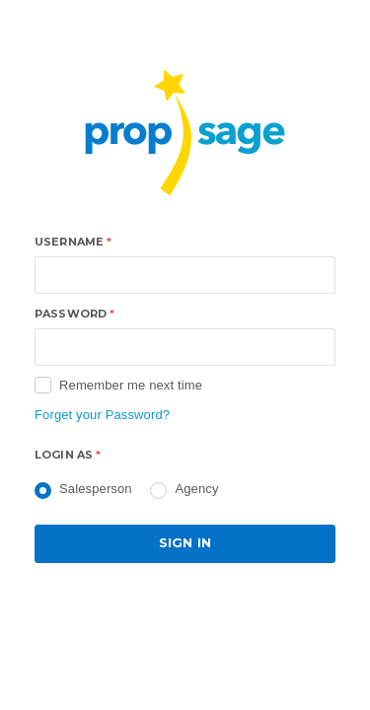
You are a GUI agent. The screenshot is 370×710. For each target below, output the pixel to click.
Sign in (185, 542)
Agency (196, 488)
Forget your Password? (102, 414)
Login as (68, 455)
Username (73, 241)
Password (74, 313)
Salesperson (95, 488)
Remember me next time (130, 385)
